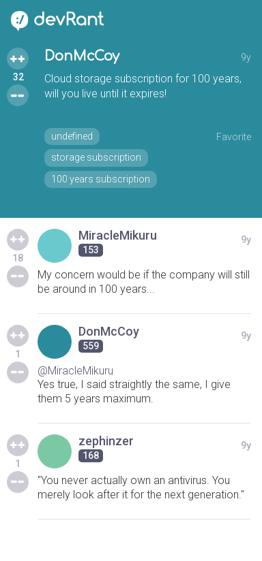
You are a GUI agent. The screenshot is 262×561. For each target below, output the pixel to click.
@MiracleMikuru (75, 370)
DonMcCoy (81, 56)
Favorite (233, 136)
